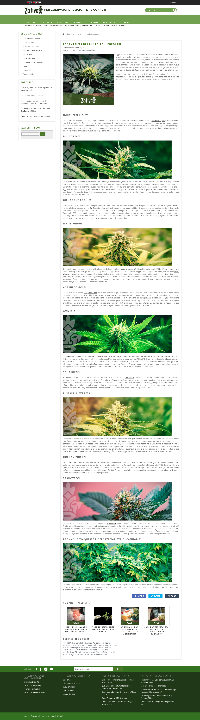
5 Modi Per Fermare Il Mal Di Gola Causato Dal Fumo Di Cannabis (76, 629)
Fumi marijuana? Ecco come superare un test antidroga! (36, 88)
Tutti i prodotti (68, 690)
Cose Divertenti (29, 58)
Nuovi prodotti (68, 687)
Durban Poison (72, 462)
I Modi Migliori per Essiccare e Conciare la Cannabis (85, 654)
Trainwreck (111, 523)
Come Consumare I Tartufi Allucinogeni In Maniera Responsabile (119, 702)
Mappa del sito (68, 694)
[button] (139, 596)
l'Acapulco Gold (90, 292)
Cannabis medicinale (31, 46)
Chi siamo (66, 680)
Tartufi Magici (28, 74)
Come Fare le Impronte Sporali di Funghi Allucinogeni (118, 681)
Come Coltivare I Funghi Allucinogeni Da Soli (36, 117)
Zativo (34, 716)
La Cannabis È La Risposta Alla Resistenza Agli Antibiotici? (129, 630)
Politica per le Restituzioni (34, 692)
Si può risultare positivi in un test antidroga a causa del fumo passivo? (35, 102)
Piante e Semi (28, 70)
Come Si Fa (27, 54)
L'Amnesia (67, 356)
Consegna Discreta (31, 682)
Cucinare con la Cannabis (33, 62)
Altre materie (28, 42)
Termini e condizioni (31, 689)
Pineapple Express (76, 451)
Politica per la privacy (32, 685)
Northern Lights (158, 120)
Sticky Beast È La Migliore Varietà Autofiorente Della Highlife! (89, 652)
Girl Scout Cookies (97, 208)
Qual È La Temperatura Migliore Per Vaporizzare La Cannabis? (156, 630)
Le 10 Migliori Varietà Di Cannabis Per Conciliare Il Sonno (87, 643)
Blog (68, 34)
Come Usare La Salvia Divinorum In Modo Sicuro (119, 693)
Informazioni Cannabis (84, 50)
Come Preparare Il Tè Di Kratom (115, 698)
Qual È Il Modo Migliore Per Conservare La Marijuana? (86, 650)
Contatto (173, 2)
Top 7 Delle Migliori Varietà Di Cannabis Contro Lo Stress (87, 647)
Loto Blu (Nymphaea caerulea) (32, 95)
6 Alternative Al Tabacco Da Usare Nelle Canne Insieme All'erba (90, 645)
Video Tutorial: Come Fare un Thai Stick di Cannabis (103, 629)
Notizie (26, 66)
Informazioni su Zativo (71, 683)
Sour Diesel (129, 377)
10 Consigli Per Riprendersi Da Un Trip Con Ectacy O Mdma (35, 110)
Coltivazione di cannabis (32, 50)
